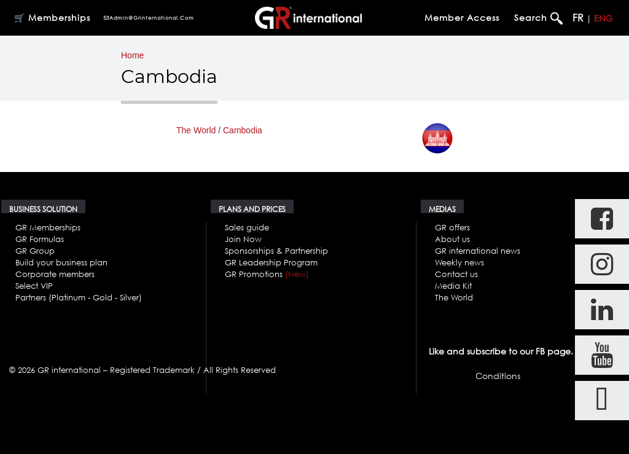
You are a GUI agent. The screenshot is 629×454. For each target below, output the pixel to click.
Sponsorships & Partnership (276, 251)
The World (196, 130)
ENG (603, 18)
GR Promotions (267, 274)
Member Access (461, 17)
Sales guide (247, 227)
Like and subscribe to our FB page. (501, 351)
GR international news (477, 251)
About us (452, 239)
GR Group (35, 251)
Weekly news (459, 262)
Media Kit (453, 286)
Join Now (243, 239)
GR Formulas (39, 239)
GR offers (452, 227)
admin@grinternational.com (148, 18)
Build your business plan (61, 262)
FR (578, 18)
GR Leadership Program (271, 262)
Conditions (497, 375)
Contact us (456, 274)
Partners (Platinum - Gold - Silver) (78, 297)
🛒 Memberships (52, 17)
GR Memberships (47, 227)
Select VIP (34, 286)
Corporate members (55, 274)
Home (132, 55)
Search (532, 17)
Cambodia (242, 130)
